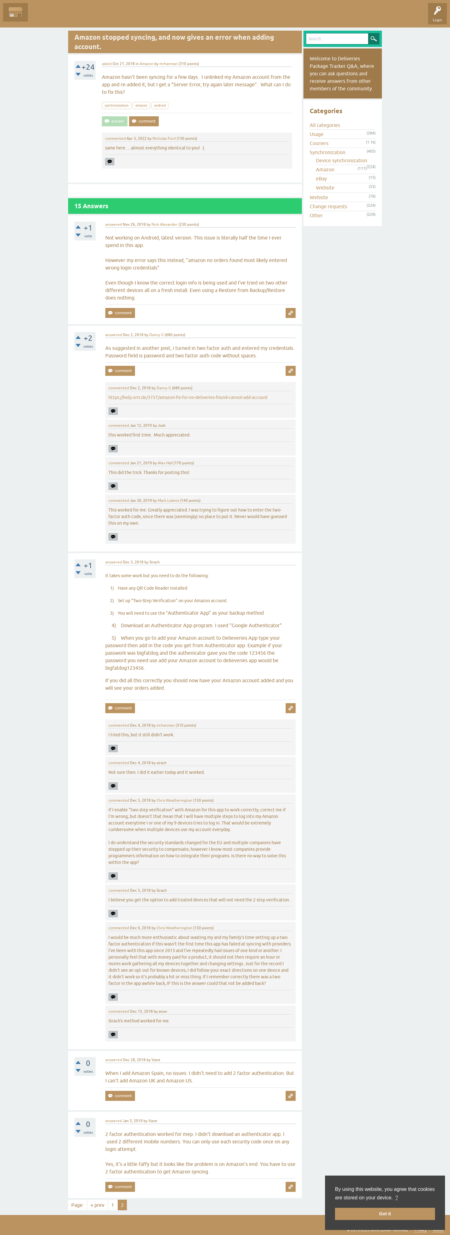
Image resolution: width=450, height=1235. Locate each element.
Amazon (146, 64)
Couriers (319, 143)
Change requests (328, 206)
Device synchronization (341, 160)
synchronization (116, 105)
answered (113, 224)
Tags (91, 16)
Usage (316, 134)
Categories (113, 16)
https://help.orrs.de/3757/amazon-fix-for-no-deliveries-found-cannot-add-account (188, 397)
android (160, 105)
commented (115, 138)
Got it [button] (385, 1213)
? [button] (396, 1197)
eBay (321, 178)
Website (325, 187)
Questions (41, 16)
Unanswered (67, 16)
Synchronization (327, 152)
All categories (325, 125)
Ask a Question (143, 16)
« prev (97, 1205)
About (438, 1230)
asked (107, 64)
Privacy (420, 1230)
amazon (141, 105)
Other (316, 215)
